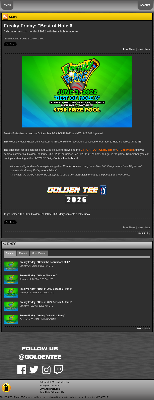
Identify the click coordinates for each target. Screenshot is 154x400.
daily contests (67, 214)
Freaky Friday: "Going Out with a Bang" (42, 315)
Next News (144, 49)
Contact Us (58, 392)
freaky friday (83, 214)
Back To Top (144, 233)
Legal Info (45, 392)
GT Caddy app (125, 149)
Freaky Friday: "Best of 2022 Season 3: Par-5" (46, 302)
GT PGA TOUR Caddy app (97, 149)
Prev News (129, 49)
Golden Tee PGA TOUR (45, 214)
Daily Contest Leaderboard (62, 158)
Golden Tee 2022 (20, 214)
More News (143, 328)
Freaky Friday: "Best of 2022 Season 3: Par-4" (46, 289)
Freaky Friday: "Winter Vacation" (38, 275)
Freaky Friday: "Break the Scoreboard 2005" (45, 262)
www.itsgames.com (50, 389)
